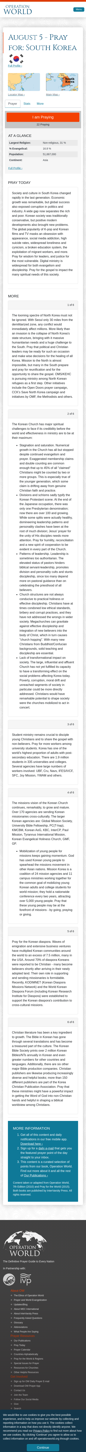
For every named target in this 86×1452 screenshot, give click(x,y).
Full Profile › (15, 65)
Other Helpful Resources (26, 1372)
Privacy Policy (41, 1430)
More (40, 103)
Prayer (12, 103)
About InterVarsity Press (26, 1313)
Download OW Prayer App (27, 1386)
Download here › (32, 1143)
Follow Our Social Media (26, 1399)
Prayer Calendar (22, 1349)
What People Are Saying (26, 1331)
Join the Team (21, 1395)
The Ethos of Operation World (29, 1295)
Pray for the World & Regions (28, 1358)
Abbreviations (21, 1327)
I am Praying (43, 117)
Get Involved (19, 1376)
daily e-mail (46, 1148)
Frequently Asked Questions (28, 1318)
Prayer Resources (23, 1335)
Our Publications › (36, 1175)
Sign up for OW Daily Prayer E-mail (31, 1381)
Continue (43, 1447)
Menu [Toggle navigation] (79, 9)
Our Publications (22, 1340)
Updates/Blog (21, 1304)
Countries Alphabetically (26, 1354)
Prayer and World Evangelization (30, 1300)
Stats (27, 103)
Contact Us (19, 1390)
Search (17, 1408)
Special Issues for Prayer (26, 1363)
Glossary (18, 1322)
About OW (18, 1290)
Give (16, 1404)
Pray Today (19, 1345)
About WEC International (26, 1309)
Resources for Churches (26, 1367)
